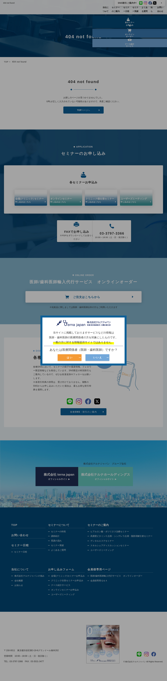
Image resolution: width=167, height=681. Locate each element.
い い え (97, 357)
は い (69, 357)
